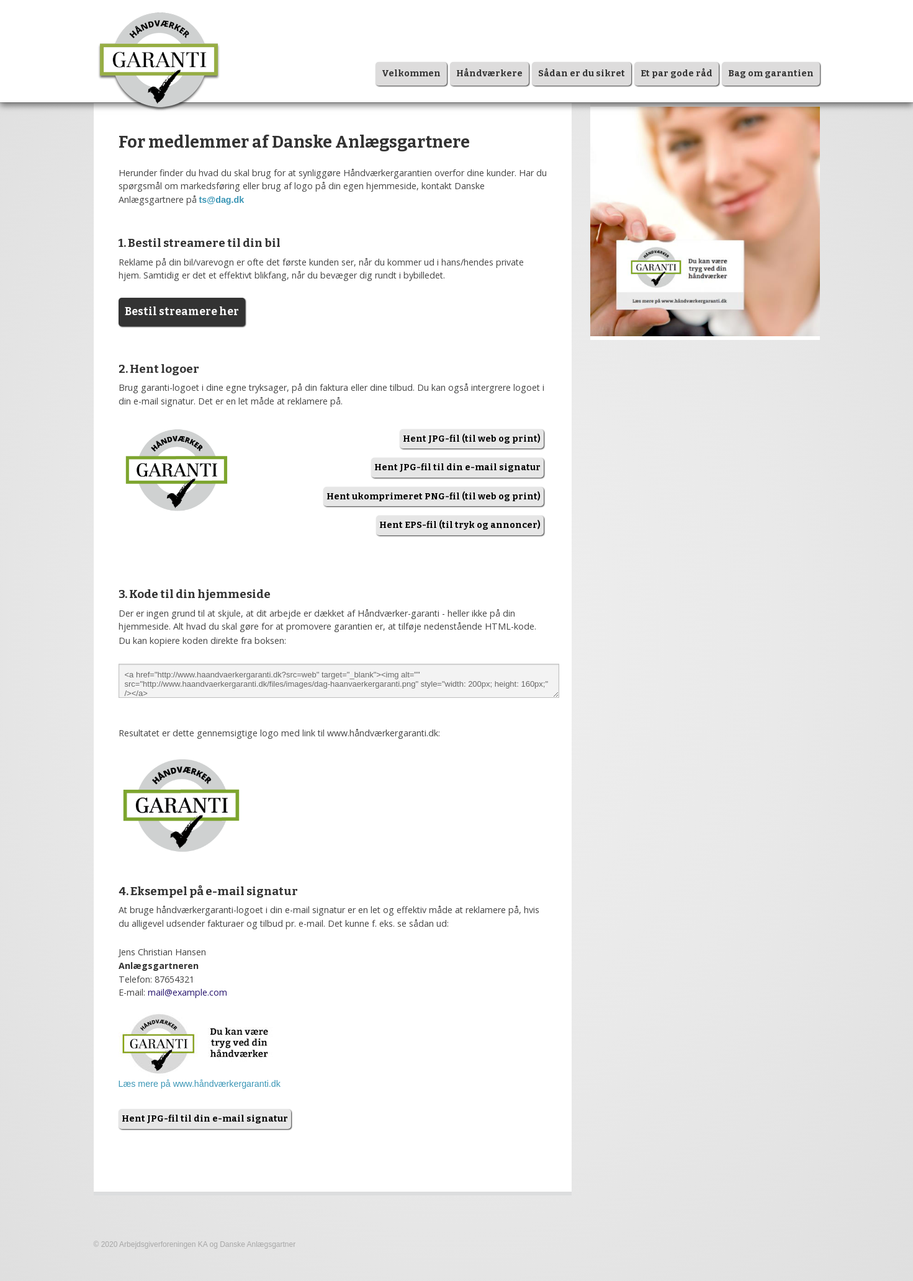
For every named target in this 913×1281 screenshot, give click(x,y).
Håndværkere (489, 73)
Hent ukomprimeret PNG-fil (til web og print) (433, 496)
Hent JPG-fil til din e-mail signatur (457, 467)
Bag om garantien (771, 73)
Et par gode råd (677, 73)
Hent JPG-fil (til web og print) (472, 439)
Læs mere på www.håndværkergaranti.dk (200, 1084)
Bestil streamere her (182, 311)
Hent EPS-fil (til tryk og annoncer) (460, 525)
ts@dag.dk (222, 200)
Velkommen (411, 73)
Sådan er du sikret (581, 73)
